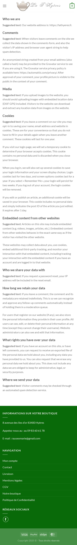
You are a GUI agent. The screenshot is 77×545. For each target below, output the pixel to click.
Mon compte (10, 460)
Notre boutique (12, 493)
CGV (5, 486)
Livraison (8, 473)
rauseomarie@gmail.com (26, 438)
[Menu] (5, 6)
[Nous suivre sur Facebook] (5, 519)
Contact (7, 467)
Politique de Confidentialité (19, 499)
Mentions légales (12, 480)
